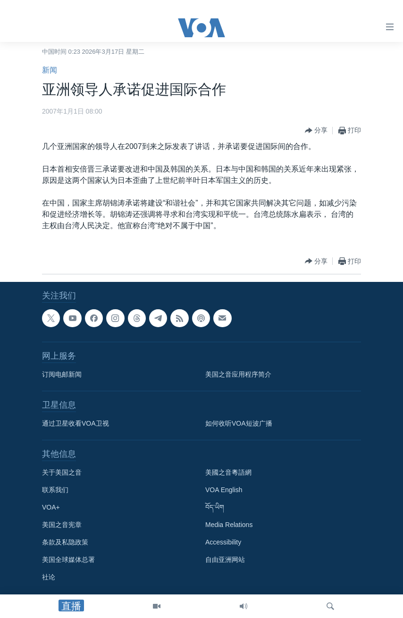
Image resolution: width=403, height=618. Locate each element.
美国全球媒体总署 (68, 559)
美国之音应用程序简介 (238, 374)
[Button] (316, 130)
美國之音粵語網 (228, 472)
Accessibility (223, 542)
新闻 (49, 70)
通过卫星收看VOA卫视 (75, 423)
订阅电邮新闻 (62, 374)
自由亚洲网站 (225, 559)
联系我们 (55, 490)
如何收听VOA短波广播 (238, 423)
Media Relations (228, 524)
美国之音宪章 (62, 524)
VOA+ (51, 507)
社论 (48, 577)
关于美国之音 (62, 472)
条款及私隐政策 (65, 542)
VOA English (224, 490)
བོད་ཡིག (214, 507)
